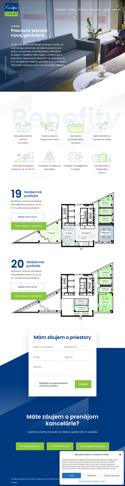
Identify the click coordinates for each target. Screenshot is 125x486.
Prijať (71, 476)
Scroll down (5, 63)
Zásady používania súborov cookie (91, 481)
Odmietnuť (91, 476)
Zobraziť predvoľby (112, 476)
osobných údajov (48, 385)
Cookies (14, 482)
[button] (120, 454)
